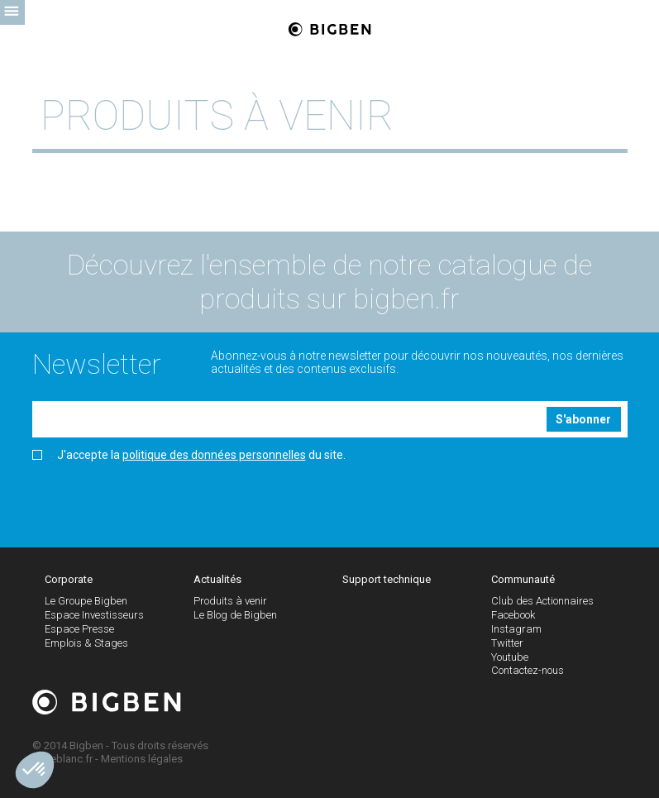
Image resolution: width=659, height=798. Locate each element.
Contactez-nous (527, 670)
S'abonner (583, 419)
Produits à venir (230, 601)
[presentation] (158, 498)
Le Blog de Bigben (235, 615)
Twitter (507, 643)
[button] (35, 770)
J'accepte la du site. (189, 455)
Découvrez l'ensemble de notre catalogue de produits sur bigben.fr (329, 281)
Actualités (217, 579)
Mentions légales (142, 759)
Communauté (523, 579)
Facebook (513, 615)
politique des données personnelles (214, 454)
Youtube (509, 657)
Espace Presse (79, 629)
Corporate (69, 579)
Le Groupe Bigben (86, 601)
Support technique (386, 579)
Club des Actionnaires (542, 601)
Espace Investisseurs (94, 615)
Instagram (516, 629)
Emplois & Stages (86, 643)
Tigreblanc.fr (62, 759)
